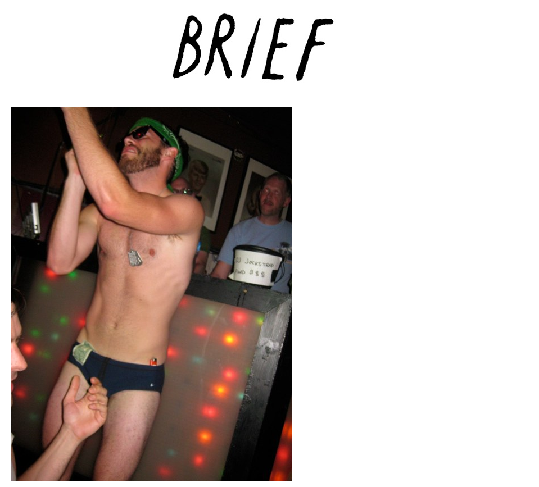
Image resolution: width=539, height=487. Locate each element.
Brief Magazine (269, 53)
